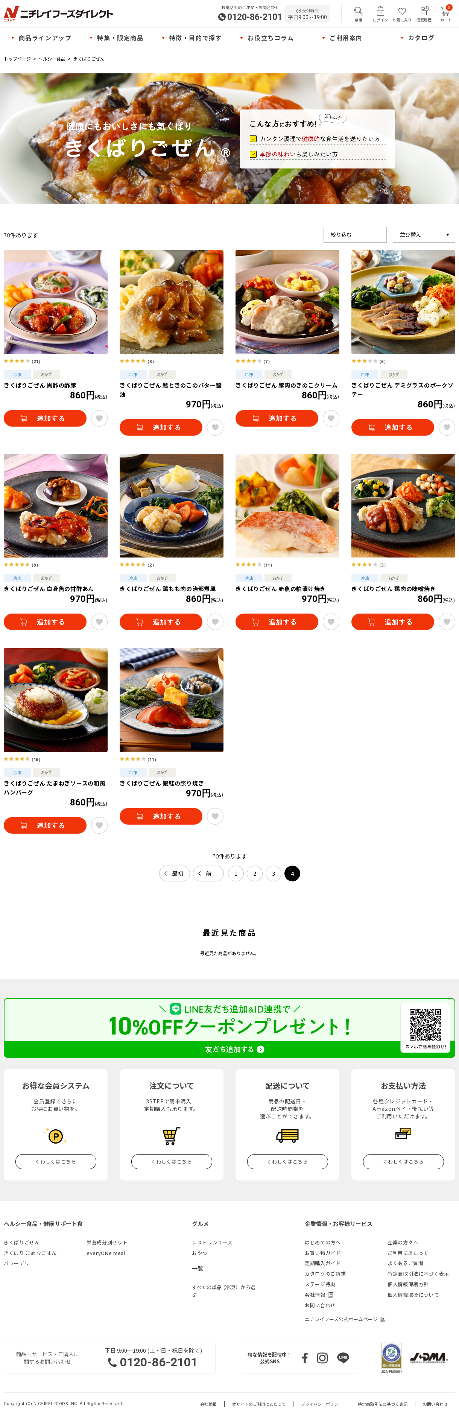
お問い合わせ (320, 1305)
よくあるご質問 (406, 1263)
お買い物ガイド (323, 1252)
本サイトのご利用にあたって (259, 1404)
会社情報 (208, 1404)
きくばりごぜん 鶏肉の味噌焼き (393, 588)
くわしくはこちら (55, 1161)
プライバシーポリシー (321, 1404)
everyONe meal (106, 1252)
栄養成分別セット (107, 1242)
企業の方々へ (403, 1242)
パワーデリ (16, 1263)
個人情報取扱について (413, 1294)
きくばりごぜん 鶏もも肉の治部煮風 (168, 588)
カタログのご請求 (325, 1273)
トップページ (17, 58)
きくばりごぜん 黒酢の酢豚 (40, 385)
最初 (177, 873)
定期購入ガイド (323, 1263)
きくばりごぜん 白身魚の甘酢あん (49, 588)
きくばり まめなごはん (30, 1252)
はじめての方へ (323, 1242)
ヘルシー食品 (51, 58)
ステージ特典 (320, 1284)
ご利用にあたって (408, 1252)
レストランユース (212, 1242)
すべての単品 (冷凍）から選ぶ (224, 1291)
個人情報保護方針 (408, 1284)
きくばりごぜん (89, 58)
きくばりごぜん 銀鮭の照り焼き (162, 783)
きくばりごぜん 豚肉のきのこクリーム (287, 385)
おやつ (199, 1252)
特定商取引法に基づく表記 (382, 1404)
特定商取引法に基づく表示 (418, 1273)
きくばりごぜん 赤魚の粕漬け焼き (281, 588)
